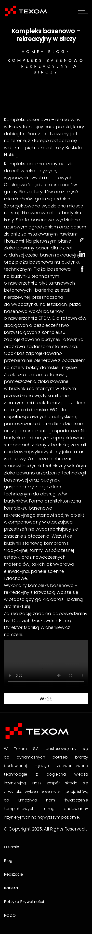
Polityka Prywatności (24, 901)
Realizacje (13, 874)
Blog (57, 51)
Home (31, 51)
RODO (10, 915)
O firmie (11, 847)
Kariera (11, 888)
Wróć (46, 698)
